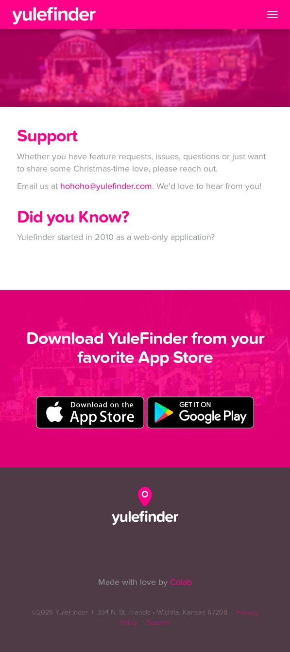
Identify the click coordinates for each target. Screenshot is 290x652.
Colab (181, 582)
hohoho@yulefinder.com (106, 186)
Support (159, 622)
